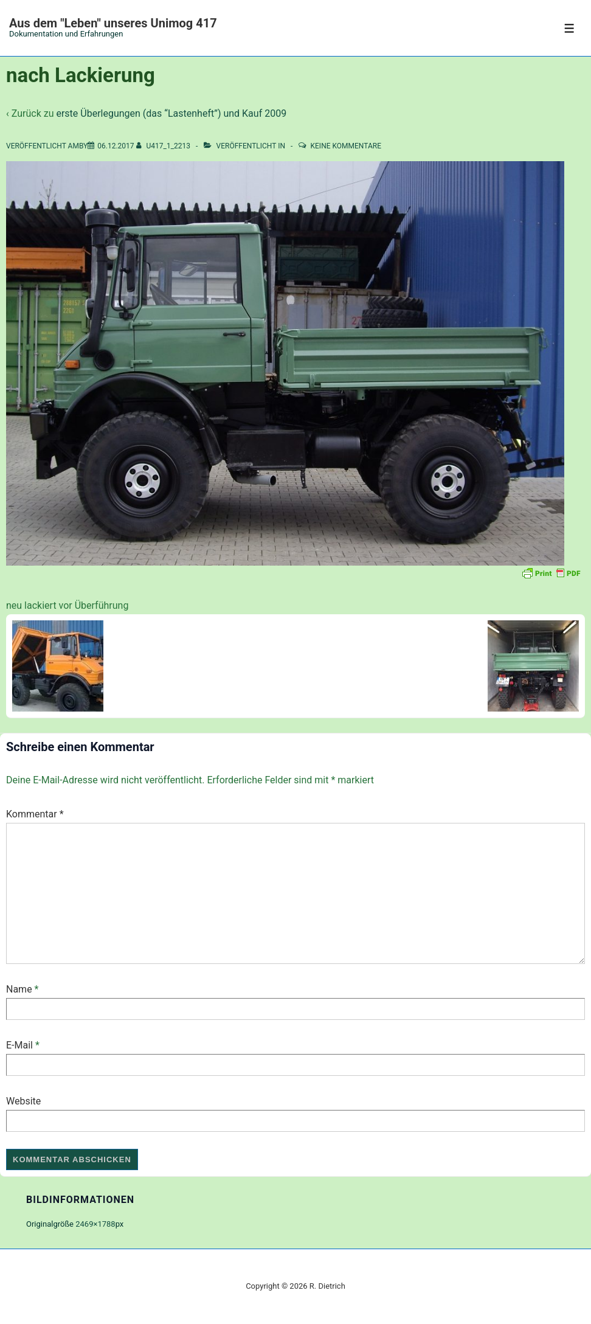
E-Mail (19, 1045)
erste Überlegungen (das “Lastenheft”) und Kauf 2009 (171, 113)
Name (19, 989)
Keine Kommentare (346, 146)
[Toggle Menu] (569, 28)
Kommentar (35, 814)
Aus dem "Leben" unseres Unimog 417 (113, 23)
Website (23, 1101)
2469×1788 (95, 1224)
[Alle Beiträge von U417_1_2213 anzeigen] (164, 146)
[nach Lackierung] (115, 146)
